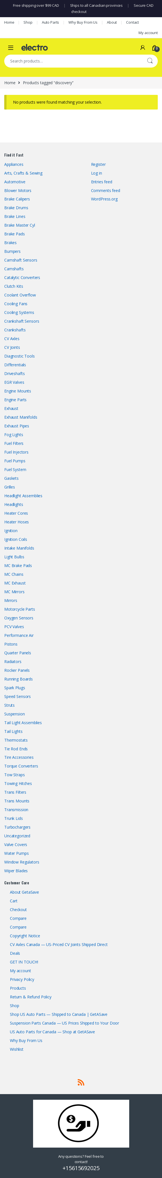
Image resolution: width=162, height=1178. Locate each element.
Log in (96, 173)
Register (98, 164)
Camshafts (14, 268)
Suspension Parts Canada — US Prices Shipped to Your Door (64, 1023)
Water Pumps (16, 853)
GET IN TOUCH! (24, 962)
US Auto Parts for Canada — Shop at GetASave (52, 1031)
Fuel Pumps (14, 460)
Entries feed (101, 181)
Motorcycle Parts (19, 609)
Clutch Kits (13, 286)
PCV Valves (14, 626)
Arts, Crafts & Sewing (23, 173)
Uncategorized (17, 835)
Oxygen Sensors (18, 618)
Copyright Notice (25, 935)
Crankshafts (14, 330)
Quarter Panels (17, 652)
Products (18, 988)
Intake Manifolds (19, 548)
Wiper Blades (16, 870)
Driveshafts (14, 373)
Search (150, 61)
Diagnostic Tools (19, 356)
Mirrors (10, 600)
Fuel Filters (13, 443)
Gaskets (11, 478)
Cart (13, 900)
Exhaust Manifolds (20, 417)
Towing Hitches (18, 783)
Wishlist (16, 1049)
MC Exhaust (15, 583)
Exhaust (11, 408)
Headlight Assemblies (23, 495)
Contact (132, 22)
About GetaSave (24, 892)
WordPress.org (104, 199)
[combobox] (73, 61)
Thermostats (15, 740)
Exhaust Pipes (16, 426)
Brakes (10, 242)
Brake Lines (14, 216)
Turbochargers (17, 827)
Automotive (14, 181)
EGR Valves (14, 382)
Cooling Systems (19, 312)
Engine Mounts (17, 391)
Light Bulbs (14, 556)
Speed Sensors (17, 696)
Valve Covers (15, 844)
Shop (27, 22)
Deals (15, 953)
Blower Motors (17, 190)
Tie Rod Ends (16, 748)
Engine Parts (15, 399)
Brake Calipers (17, 199)
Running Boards (18, 679)
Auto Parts (50, 22)
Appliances (13, 164)
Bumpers (12, 251)
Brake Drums (16, 207)
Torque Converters (21, 766)
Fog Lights (13, 434)
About (112, 22)
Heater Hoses (16, 522)
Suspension (14, 714)
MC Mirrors (14, 591)
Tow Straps (14, 774)
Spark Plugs (14, 687)
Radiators (12, 661)
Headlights (13, 504)
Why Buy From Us (83, 22)
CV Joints (12, 347)
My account (148, 32)
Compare (18, 918)
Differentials (15, 364)
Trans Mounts (16, 801)
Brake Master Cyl (19, 225)
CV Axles (12, 338)
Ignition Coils (15, 539)
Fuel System (15, 469)
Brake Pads (14, 234)
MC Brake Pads (18, 565)
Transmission (16, 809)
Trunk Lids (13, 818)
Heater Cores (16, 513)
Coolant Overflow (20, 295)
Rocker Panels (17, 670)
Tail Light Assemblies (23, 722)
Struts (9, 705)
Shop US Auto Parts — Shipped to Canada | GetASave (58, 1014)
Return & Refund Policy (30, 996)
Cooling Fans (15, 303)
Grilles (9, 487)
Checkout (18, 909)
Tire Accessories (19, 757)
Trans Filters (15, 792)
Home (9, 22)
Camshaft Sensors (20, 260)
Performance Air (19, 635)
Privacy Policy (22, 979)
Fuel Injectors (16, 452)
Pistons (11, 644)
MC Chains (13, 574)
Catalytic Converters (22, 277)
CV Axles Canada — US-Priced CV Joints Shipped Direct (59, 944)
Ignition (11, 530)
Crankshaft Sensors (21, 321)
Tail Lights (13, 731)
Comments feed (105, 190)
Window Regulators (21, 862)
